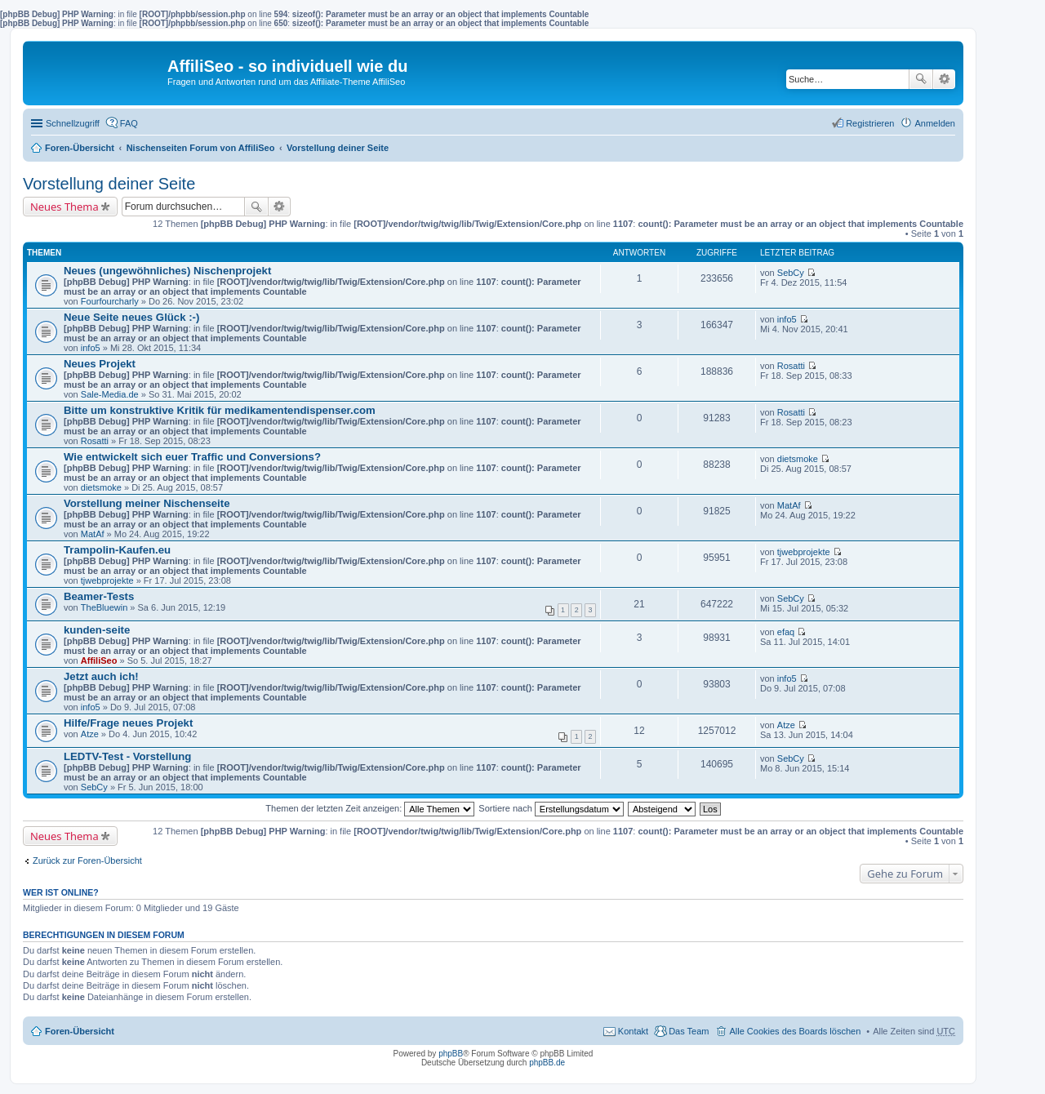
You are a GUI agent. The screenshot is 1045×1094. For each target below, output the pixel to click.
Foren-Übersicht (79, 148)
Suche (921, 79)
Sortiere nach (550, 808)
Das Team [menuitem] (689, 1031)
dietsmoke (101, 487)
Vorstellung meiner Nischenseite (147, 503)
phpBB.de (547, 1062)
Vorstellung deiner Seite (338, 148)
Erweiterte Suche (944, 79)
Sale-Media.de (110, 394)
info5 (90, 348)
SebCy (790, 273)
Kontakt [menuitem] (633, 1031)
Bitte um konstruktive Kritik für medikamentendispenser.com (220, 410)
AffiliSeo (99, 660)
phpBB (450, 1053)
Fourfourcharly (110, 301)
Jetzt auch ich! (101, 676)
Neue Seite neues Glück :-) (131, 317)
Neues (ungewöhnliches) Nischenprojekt (167, 271)
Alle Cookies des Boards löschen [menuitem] (794, 1031)
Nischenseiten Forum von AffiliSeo (201, 148)
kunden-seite (97, 630)
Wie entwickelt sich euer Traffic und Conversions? (192, 457)
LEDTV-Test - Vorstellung (127, 756)
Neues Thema (64, 206)
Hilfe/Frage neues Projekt (128, 723)
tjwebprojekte (107, 580)
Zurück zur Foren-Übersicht (87, 860)
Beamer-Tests (99, 596)
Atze (90, 734)
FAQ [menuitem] (129, 123)
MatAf (92, 534)
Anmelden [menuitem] (934, 123)
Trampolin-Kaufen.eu (117, 550)
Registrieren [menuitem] (870, 123)
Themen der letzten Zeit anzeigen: (369, 808)
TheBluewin (104, 607)
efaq (785, 632)
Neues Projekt (100, 364)
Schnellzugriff (73, 123)
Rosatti (791, 366)
